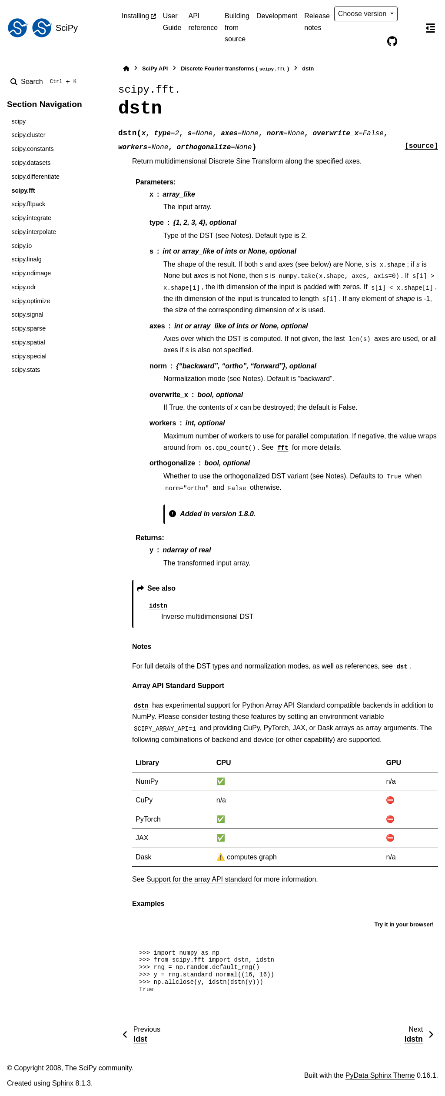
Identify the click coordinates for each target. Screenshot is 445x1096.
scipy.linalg (26, 259)
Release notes (317, 21)
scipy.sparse (28, 328)
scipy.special (28, 356)
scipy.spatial (28, 342)
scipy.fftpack (28, 203)
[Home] (126, 68)
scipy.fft (23, 190)
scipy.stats (25, 369)
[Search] (45, 81)
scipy (18, 121)
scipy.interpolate (33, 231)
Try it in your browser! (404, 924)
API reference (203, 21)
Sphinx (62, 1083)
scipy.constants (32, 148)
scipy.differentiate (35, 176)
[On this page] (430, 27)
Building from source (237, 27)
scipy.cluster (28, 134)
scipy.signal (27, 314)
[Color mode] (410, 14)
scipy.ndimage (31, 273)
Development (276, 16)
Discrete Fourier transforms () (235, 69)
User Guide (172, 21)
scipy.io (21, 245)
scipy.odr (23, 287)
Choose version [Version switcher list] (363, 13)
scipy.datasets (30, 162)
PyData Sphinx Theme (380, 1075)
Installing (135, 16)
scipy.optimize (30, 300)
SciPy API (155, 68)
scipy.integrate (31, 217)
